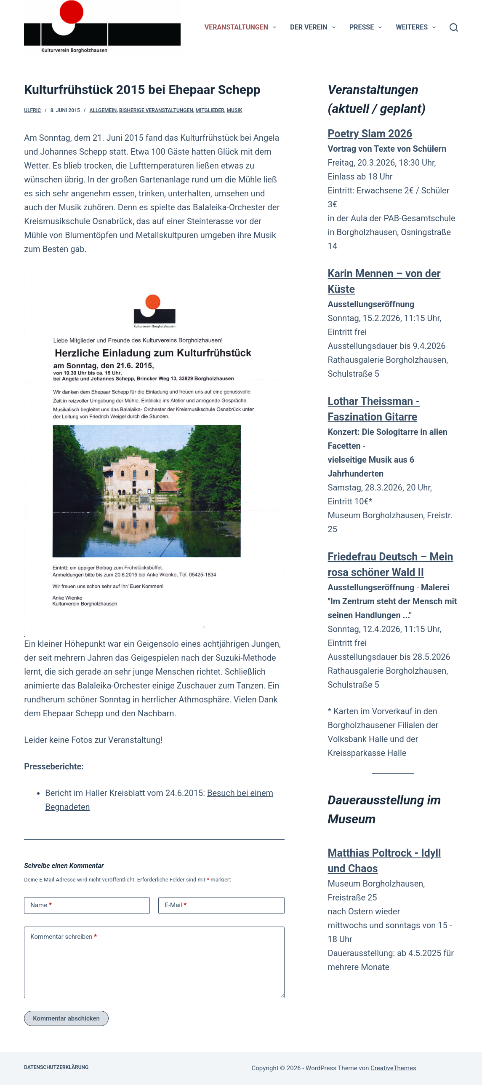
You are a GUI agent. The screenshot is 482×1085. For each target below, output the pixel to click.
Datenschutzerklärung (56, 1067)
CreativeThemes (393, 1068)
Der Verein (314, 27)
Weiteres (417, 27)
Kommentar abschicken (66, 1018)
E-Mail (175, 905)
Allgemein (103, 110)
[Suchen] (454, 27)
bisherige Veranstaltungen (156, 110)
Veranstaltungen (242, 27)
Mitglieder (210, 110)
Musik (234, 110)
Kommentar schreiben (63, 937)
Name (41, 905)
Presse (367, 27)
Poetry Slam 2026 (370, 134)
